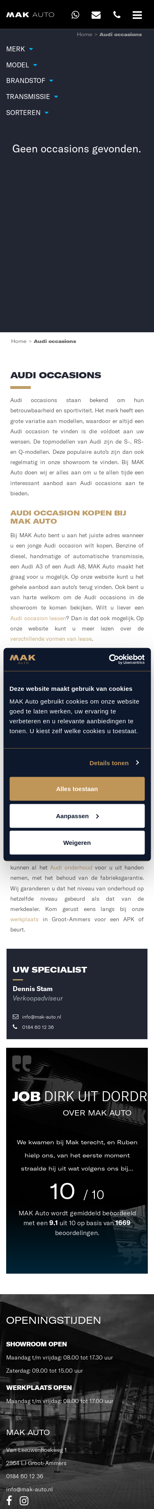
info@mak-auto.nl (37, 1017)
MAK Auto (34, 1213)
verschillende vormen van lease (51, 638)
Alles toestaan (77, 788)
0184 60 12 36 (33, 1027)
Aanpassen (77, 815)
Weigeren (77, 842)
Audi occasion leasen (38, 618)
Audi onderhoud (71, 867)
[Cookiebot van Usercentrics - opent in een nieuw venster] (110, 659)
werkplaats (24, 919)
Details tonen (109, 762)
